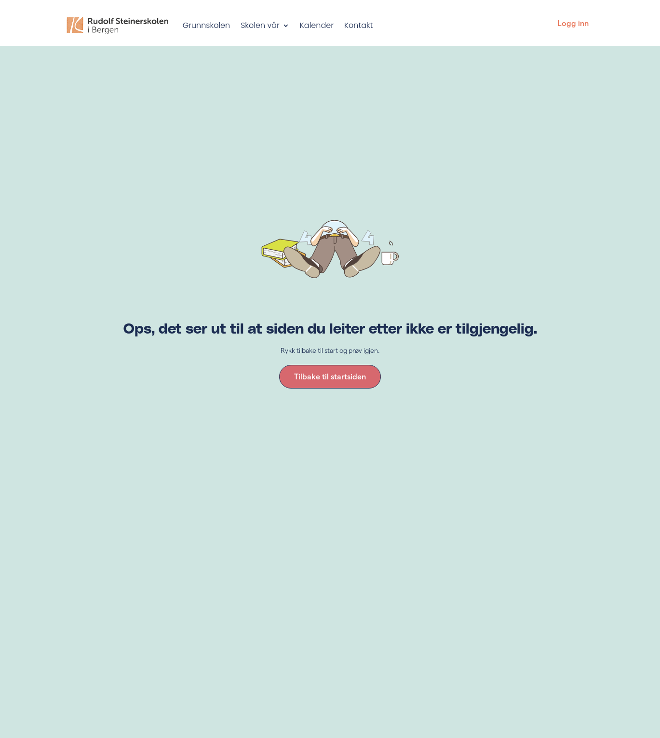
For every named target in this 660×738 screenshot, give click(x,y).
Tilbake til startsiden (330, 377)
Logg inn (573, 23)
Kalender (317, 25)
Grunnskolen (206, 25)
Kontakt (358, 25)
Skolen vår (260, 25)
